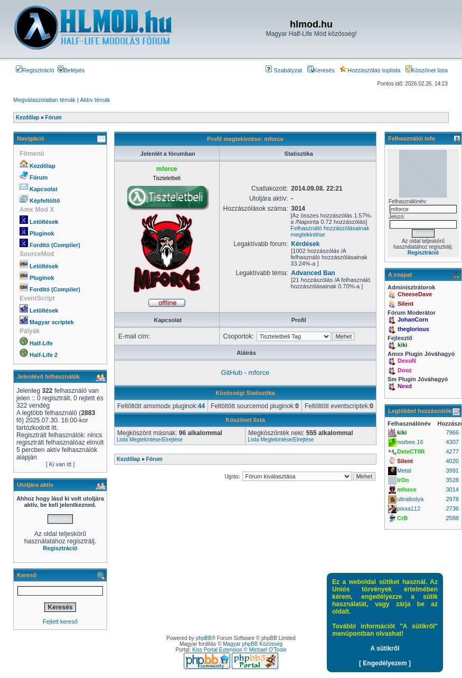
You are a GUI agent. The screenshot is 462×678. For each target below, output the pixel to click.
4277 (452, 451)
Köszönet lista (427, 70)
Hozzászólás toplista (370, 70)
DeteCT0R (411, 451)
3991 (452, 470)
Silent (405, 303)
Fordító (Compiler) (55, 245)
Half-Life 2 (44, 355)
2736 (452, 508)
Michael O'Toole (268, 650)
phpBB (204, 638)
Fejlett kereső (60, 621)
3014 (452, 489)
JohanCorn (413, 319)
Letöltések (44, 222)
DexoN (407, 360)
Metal (404, 470)
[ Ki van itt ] (60, 464)
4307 (452, 442)
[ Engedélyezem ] (385, 663)
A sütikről (385, 648)
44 (201, 406)
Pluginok (42, 233)
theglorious (413, 329)
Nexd (405, 386)
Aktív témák (95, 100)
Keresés (321, 70)
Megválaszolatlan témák (44, 100)
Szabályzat (284, 70)
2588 (452, 518)
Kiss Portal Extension (217, 650)
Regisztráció (35, 70)
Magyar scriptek (52, 322)
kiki (402, 345)
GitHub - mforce (245, 372)
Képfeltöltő (45, 200)
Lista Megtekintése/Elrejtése (150, 439)
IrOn (403, 480)
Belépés (71, 70)
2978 (452, 499)
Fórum (39, 177)
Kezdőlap (42, 166)
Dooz (405, 370)
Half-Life (41, 343)
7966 (452, 432)
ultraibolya (410, 499)
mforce (407, 489)
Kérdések (305, 244)
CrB (402, 518)
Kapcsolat (44, 189)
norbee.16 (410, 442)
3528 (452, 480)
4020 (452, 461)
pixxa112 (408, 508)
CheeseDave (415, 294)
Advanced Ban (313, 273)
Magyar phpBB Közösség (252, 644)
